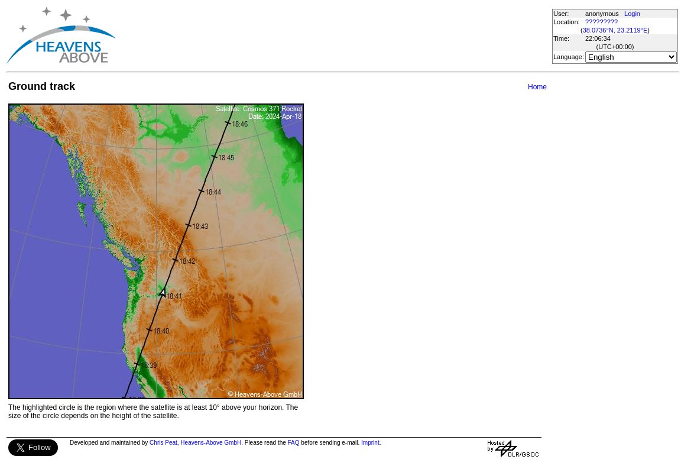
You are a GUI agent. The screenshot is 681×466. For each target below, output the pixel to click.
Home (537, 87)
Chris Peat (163, 442)
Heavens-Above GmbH (210, 442)
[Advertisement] (333, 35)
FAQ (294, 442)
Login (632, 13)
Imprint (370, 442)
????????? (601, 21)
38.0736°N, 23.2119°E (615, 30)
